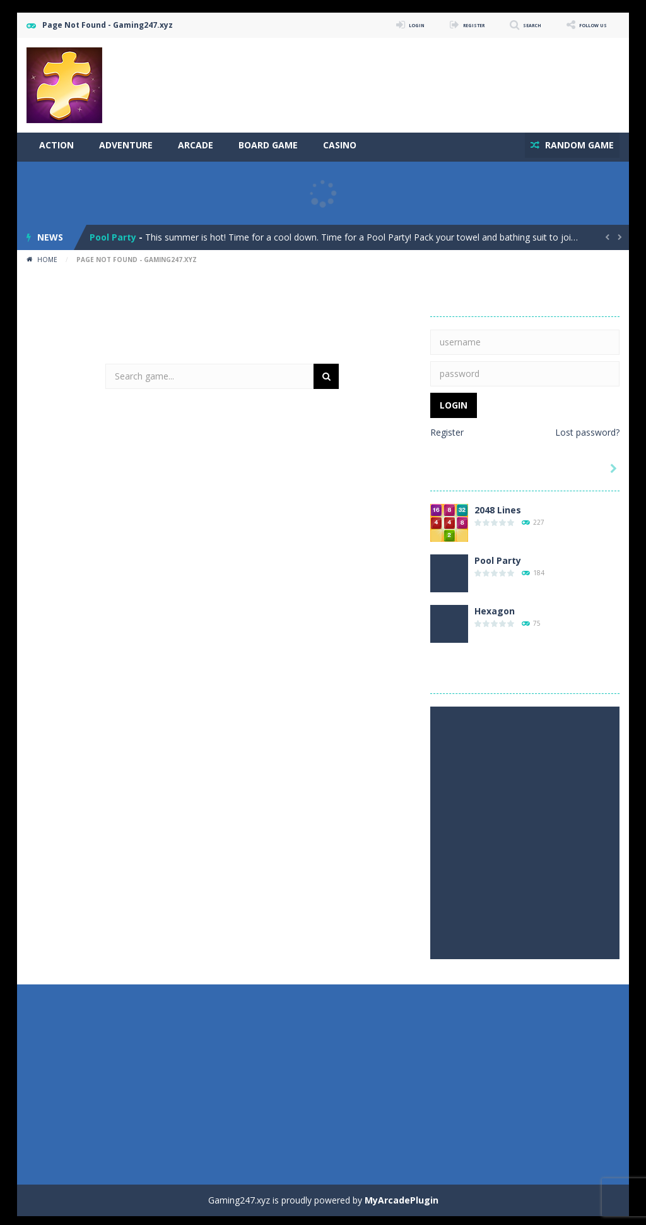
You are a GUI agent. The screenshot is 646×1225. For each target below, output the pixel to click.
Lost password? (587, 428)
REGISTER (434, 25)
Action (56, 145)
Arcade (195, 145)
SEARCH (507, 25)
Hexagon (494, 607)
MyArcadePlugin (401, 1196)
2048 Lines (497, 506)
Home (47, 255)
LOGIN (364, 25)
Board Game (268, 145)
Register (447, 428)
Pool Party (113, 233)
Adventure (126, 145)
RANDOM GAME (574, 145)
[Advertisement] (390, 75)
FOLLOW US (584, 25)
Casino (339, 145)
